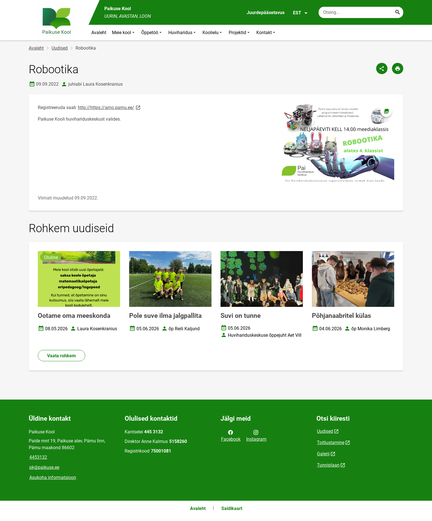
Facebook (231, 435)
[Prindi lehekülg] (397, 68)
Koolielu (212, 32)
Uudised (60, 48)
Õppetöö (152, 32)
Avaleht (98, 32)
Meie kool (124, 32)
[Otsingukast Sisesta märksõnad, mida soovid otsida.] (361, 12)
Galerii (323, 453)
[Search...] (397, 12)
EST (300, 13)
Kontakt (266, 32)
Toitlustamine (330, 442)
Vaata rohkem (61, 355)
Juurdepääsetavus (266, 12)
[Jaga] (381, 68)
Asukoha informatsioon (52, 477)
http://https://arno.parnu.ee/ (109, 107)
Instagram (256, 435)
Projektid (240, 32)
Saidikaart (231, 508)
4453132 (38, 457)
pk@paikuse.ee (44, 467)
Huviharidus (182, 32)
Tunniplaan (328, 465)
